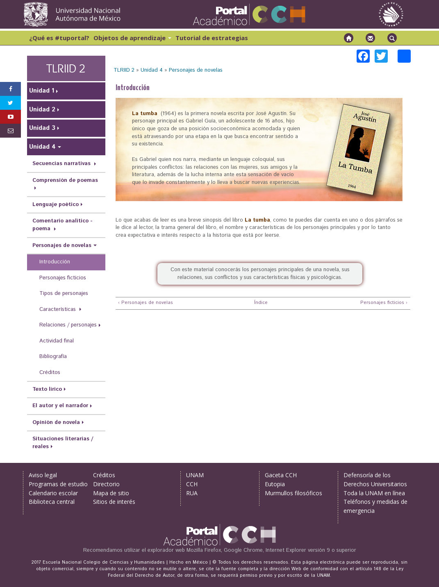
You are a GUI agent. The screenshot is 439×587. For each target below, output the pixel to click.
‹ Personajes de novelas (145, 303)
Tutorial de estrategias (211, 38)
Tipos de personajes (63, 293)
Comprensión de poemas (65, 180)
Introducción (54, 262)
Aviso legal (43, 475)
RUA (192, 493)
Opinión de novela (56, 422)
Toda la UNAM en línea (374, 493)
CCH (192, 484)
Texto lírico (47, 389)
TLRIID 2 (124, 70)
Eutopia (275, 484)
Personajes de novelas (196, 70)
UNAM (195, 475)
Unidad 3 (42, 128)
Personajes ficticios (62, 278)
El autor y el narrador (60, 406)
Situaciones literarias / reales (62, 443)
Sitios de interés (114, 501)
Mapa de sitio (111, 493)
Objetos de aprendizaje (132, 38)
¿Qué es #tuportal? (59, 38)
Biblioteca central (52, 501)
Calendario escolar (53, 493)
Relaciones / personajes (68, 325)
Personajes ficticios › (383, 303)
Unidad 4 (152, 70)
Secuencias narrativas (62, 164)
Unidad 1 (41, 90)
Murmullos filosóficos (293, 493)
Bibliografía (53, 356)
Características (58, 309)
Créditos (49, 372)
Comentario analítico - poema (62, 225)
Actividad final (56, 341)
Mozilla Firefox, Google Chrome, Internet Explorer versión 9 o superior (271, 550)
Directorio (106, 484)
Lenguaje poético (55, 205)
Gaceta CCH (281, 475)
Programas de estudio (58, 484)
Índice (260, 303)
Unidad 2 (42, 109)
